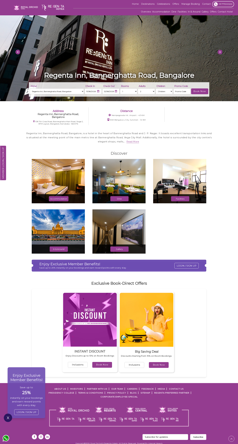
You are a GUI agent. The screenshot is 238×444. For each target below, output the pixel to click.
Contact (206, 4)
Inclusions (77, 364)
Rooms (125, 86)
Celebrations (163, 4)
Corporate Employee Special (119, 397)
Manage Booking (190, 4)
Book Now (102, 364)
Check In (90, 86)
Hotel (34, 86)
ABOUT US (60, 389)
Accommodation (161, 11)
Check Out (109, 86)
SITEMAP (145, 393)
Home (135, 4)
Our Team (117, 389)
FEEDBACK (147, 389)
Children (160, 86)
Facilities (182, 11)
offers (175, 4)
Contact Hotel (225, 11)
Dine (173, 11)
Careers (132, 389)
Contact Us (176, 389)
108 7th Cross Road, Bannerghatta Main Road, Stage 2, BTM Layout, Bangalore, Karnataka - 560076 (58, 122)
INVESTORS (76, 389)
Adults (142, 86)
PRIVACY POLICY (116, 393)
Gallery (205, 11)
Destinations (148, 4)
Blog (133, 393)
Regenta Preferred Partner (171, 393)
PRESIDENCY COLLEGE (61, 393)
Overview (146, 11)
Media (161, 389)
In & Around (194, 11)
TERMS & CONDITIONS (90, 393)
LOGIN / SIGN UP (186, 265)
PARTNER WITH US (97, 389)
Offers (213, 11)
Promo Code (181, 86)
